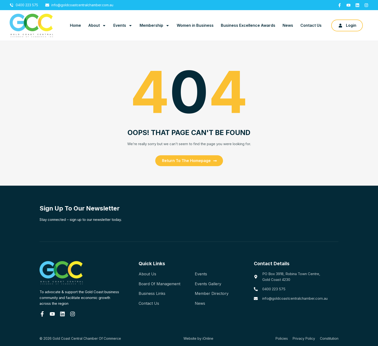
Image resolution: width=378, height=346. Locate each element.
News (288, 25)
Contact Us (311, 25)
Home (75, 25)
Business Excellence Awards (248, 25)
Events (122, 25)
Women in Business (195, 25)
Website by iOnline (198, 338)
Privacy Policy (304, 338)
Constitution (329, 338)
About (97, 25)
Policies (282, 338)
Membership (154, 25)
